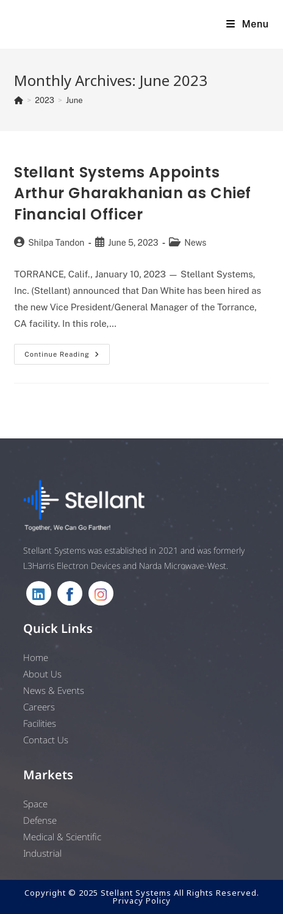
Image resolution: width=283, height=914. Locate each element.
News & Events (53, 690)
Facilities (39, 723)
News (195, 243)
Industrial (42, 853)
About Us (42, 674)
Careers (39, 707)
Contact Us (45, 740)
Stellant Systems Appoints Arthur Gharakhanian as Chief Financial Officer (132, 193)
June (74, 100)
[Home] (18, 100)
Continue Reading (67, 357)
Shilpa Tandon (56, 243)
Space (35, 804)
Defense (40, 820)
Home (35, 657)
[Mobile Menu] (247, 24)
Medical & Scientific (62, 836)
